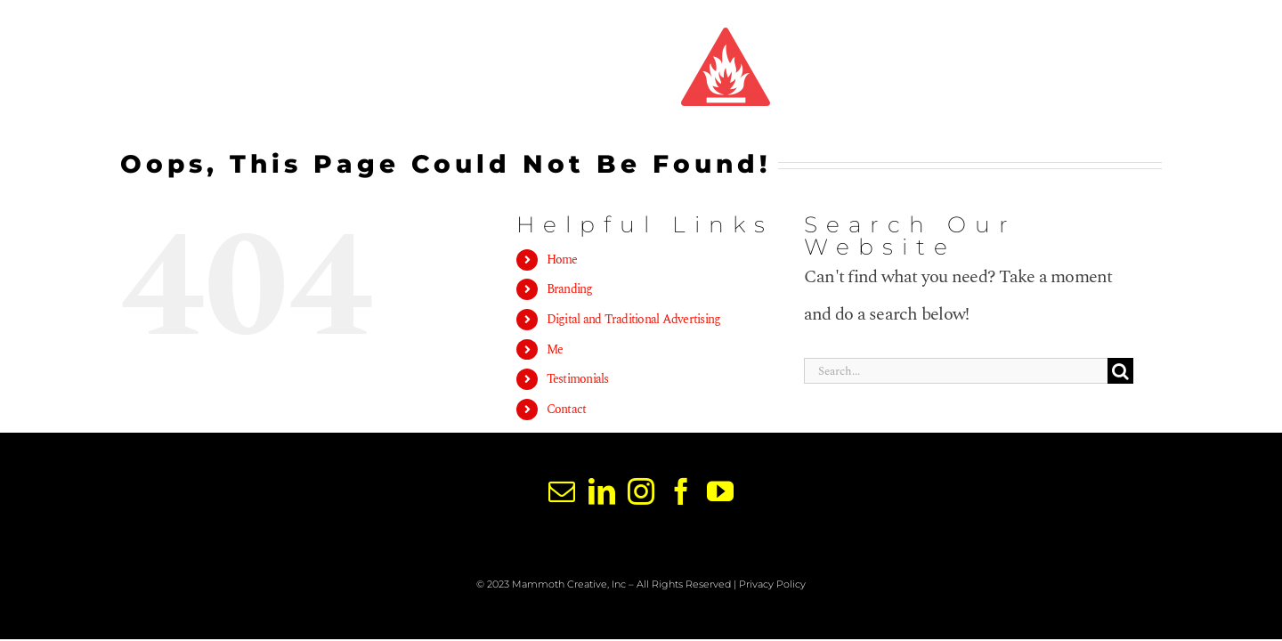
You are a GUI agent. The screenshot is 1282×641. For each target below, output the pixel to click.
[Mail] (561, 491)
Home (562, 259)
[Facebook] (681, 491)
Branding (570, 289)
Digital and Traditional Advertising (634, 319)
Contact (567, 409)
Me (555, 349)
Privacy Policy (772, 584)
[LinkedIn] (601, 491)
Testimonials (578, 378)
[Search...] (956, 371)
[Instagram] (640, 491)
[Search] (1120, 371)
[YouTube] (720, 491)
